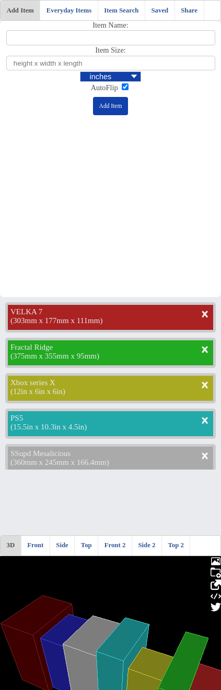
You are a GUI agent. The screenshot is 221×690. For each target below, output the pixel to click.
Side (62, 545)
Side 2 (146, 545)
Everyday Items (68, 10)
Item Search (121, 10)
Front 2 (115, 545)
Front (35, 545)
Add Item (20, 10)
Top (86, 545)
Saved (159, 10)
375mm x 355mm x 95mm (55, 356)
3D (11, 545)
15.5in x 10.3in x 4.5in (48, 427)
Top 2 (175, 545)
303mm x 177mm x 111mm (56, 320)
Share (189, 10)
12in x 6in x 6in (38, 391)
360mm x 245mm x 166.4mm (60, 462)
